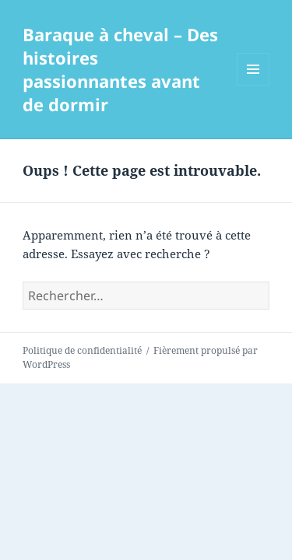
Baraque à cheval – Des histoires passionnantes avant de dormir (120, 69)
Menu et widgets (253, 85)
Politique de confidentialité (82, 350)
